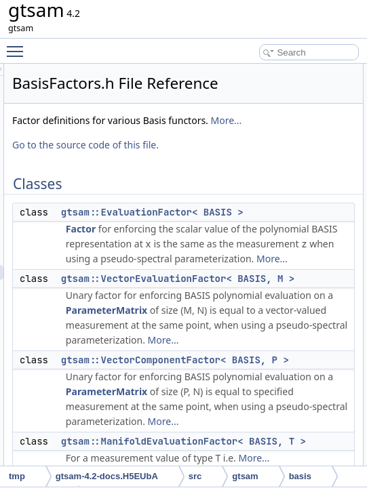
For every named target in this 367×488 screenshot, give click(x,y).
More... (265, 154)
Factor (250, 262)
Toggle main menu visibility (18, 45)
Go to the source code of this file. (255, 178)
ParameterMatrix (276, 403)
